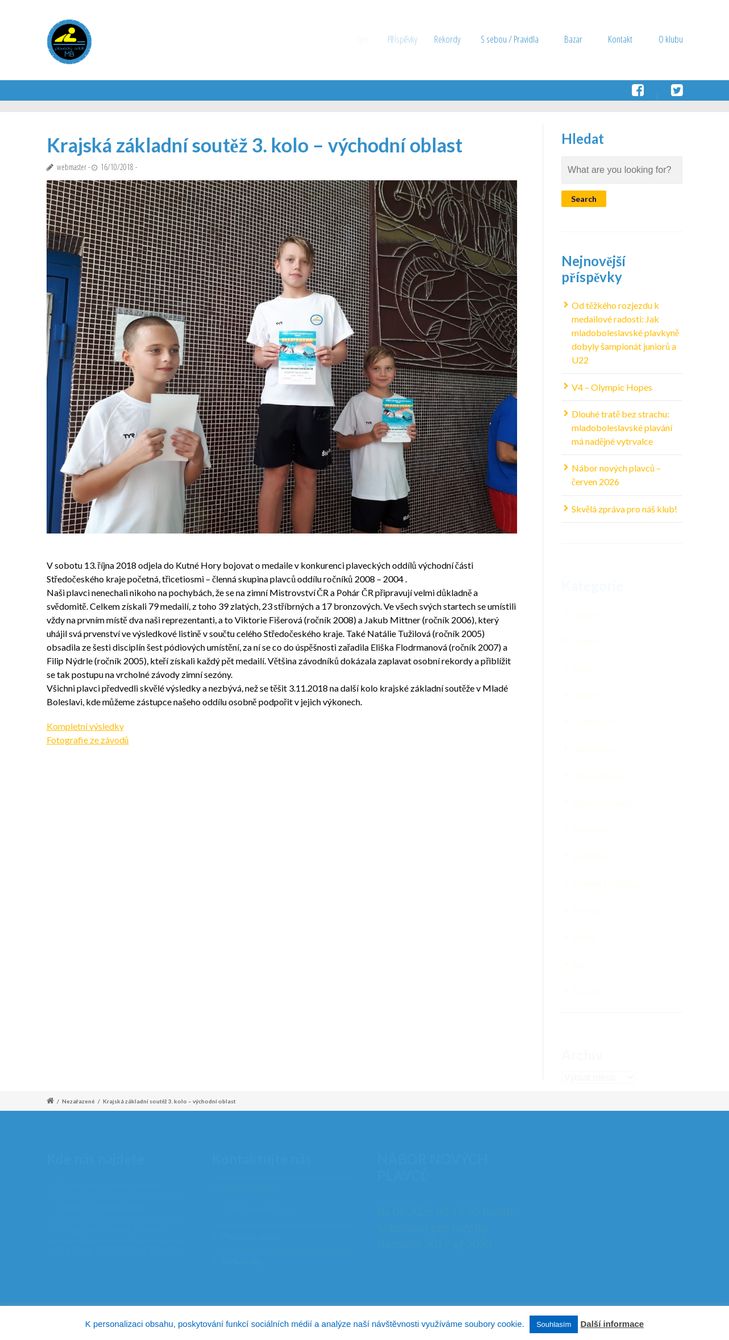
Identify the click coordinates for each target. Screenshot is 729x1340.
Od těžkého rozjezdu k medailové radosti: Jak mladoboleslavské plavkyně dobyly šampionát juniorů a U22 (625, 333)
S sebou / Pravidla (516, 39)
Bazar (574, 39)
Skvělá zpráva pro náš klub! (624, 508)
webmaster (71, 167)
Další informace (612, 1324)
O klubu (671, 39)
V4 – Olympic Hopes (612, 387)
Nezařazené (78, 1101)
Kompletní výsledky (85, 726)
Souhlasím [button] (553, 1324)
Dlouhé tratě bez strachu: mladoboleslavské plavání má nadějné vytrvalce (622, 428)
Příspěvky (409, 39)
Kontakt (620, 39)
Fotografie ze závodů (88, 739)
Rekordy (457, 39)
